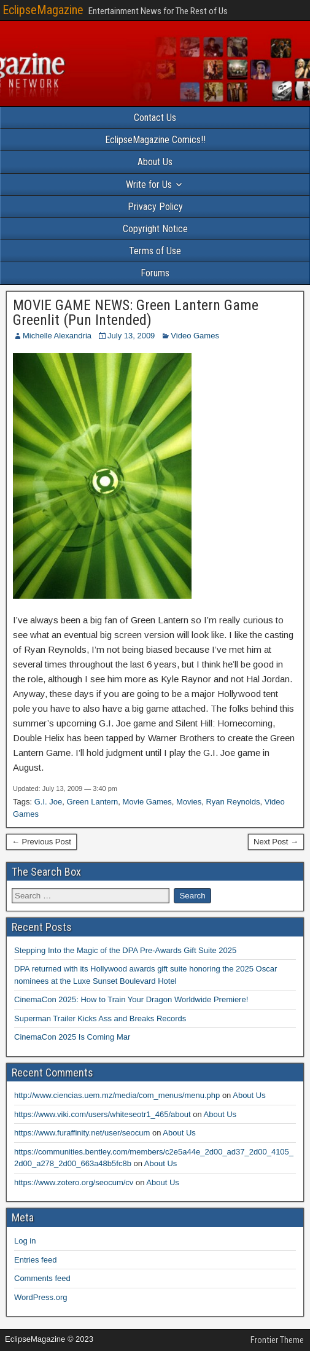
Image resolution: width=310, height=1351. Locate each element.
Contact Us (155, 117)
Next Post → (276, 841)
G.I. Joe (48, 801)
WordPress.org (40, 1297)
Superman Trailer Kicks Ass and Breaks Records (100, 1018)
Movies (188, 801)
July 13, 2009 (131, 335)
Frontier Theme (277, 1339)
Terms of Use (155, 251)
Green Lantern (92, 801)
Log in (25, 1240)
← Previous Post (41, 841)
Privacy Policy (155, 206)
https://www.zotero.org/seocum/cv (73, 1182)
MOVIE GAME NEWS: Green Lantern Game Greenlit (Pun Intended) (135, 313)
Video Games (195, 335)
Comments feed (42, 1278)
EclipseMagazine (42, 9)
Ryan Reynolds (233, 801)
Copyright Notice (155, 229)
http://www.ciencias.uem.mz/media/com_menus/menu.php (117, 1095)
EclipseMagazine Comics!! (155, 140)
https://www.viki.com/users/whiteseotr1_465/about (102, 1114)
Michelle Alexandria (57, 335)
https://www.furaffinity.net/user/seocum (82, 1132)
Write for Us (149, 184)
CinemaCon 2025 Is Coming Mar (72, 1036)
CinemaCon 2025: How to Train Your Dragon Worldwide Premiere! (131, 999)
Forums (155, 273)
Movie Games (147, 801)
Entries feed (35, 1259)
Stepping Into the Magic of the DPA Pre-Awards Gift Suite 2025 (125, 950)
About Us (155, 162)
